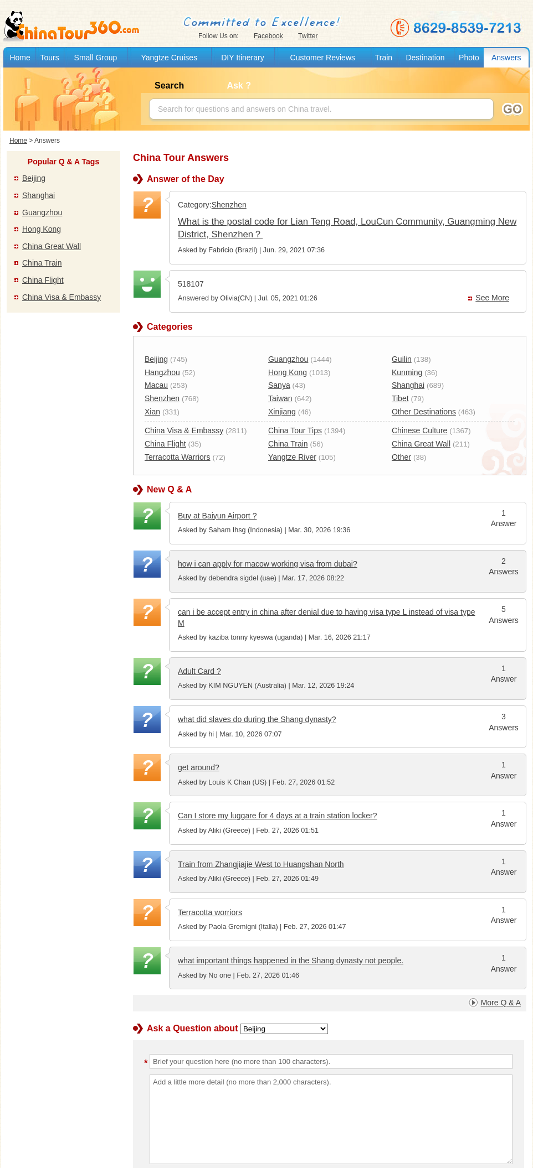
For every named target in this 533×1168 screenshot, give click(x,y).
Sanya (279, 385)
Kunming (407, 372)
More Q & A (501, 1002)
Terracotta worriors (210, 912)
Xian (152, 411)
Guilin (402, 359)
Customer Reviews (322, 57)
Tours (49, 57)
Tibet (400, 398)
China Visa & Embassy (61, 297)
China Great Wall (51, 246)
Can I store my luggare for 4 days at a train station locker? (277, 815)
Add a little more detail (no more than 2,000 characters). (331, 1119)
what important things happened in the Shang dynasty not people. (290, 960)
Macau (156, 385)
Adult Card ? (199, 671)
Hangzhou (162, 372)
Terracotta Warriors (178, 457)
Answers (506, 57)
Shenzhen (229, 204)
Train (383, 57)
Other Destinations (424, 411)
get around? (198, 767)
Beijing (33, 178)
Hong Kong (41, 229)
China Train (42, 262)
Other (401, 457)
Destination (425, 57)
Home (19, 57)
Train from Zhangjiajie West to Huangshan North (261, 864)
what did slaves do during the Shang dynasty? (257, 719)
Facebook (268, 36)
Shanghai (38, 195)
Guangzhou (42, 212)
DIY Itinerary (242, 57)
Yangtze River (292, 457)
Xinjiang (282, 411)
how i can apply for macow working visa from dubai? (267, 563)
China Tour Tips (295, 430)
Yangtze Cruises (169, 57)
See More (492, 297)
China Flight (43, 280)
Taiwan (280, 398)
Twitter (307, 36)
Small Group (95, 57)
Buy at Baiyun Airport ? (217, 515)
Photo (469, 57)
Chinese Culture (419, 430)
